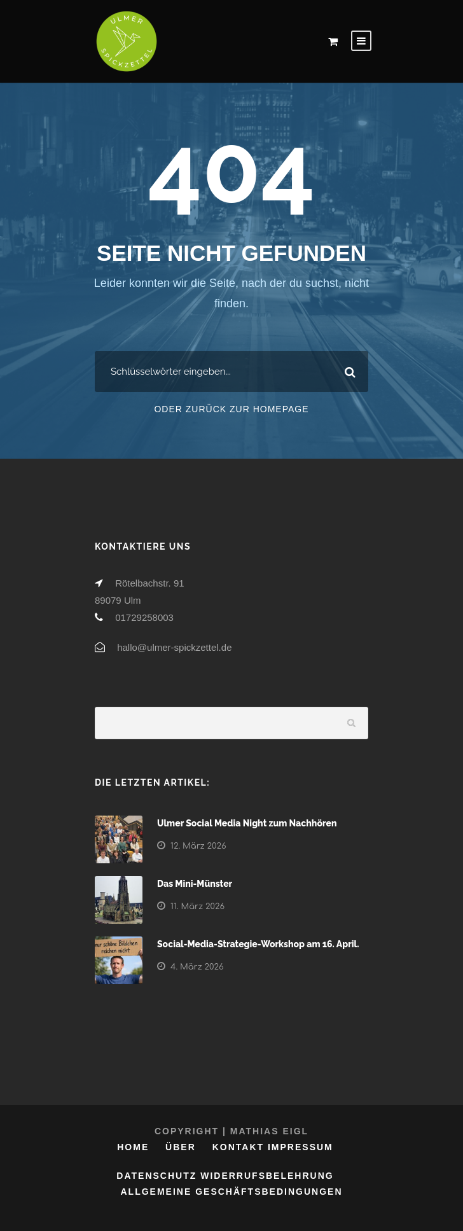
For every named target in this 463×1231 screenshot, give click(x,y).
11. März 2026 (197, 906)
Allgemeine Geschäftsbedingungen (231, 1191)
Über (180, 1147)
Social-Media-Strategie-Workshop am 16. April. (258, 944)
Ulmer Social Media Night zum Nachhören (247, 823)
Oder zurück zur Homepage (231, 409)
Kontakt (238, 1147)
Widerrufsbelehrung (266, 1176)
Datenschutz (156, 1176)
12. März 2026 (198, 846)
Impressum (300, 1147)
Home (133, 1147)
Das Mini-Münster (194, 884)
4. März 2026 (197, 967)
